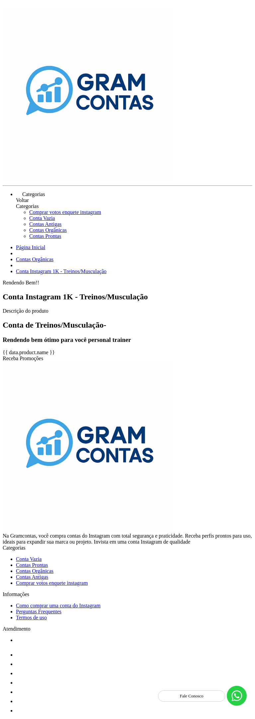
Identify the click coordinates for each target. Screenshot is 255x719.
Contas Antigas (45, 224)
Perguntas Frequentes (38, 611)
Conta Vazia (42, 218)
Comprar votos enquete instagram (65, 212)
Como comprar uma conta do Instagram (58, 605)
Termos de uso (31, 617)
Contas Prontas (45, 236)
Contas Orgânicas (48, 230)
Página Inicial (30, 247)
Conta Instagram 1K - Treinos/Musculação (61, 271)
